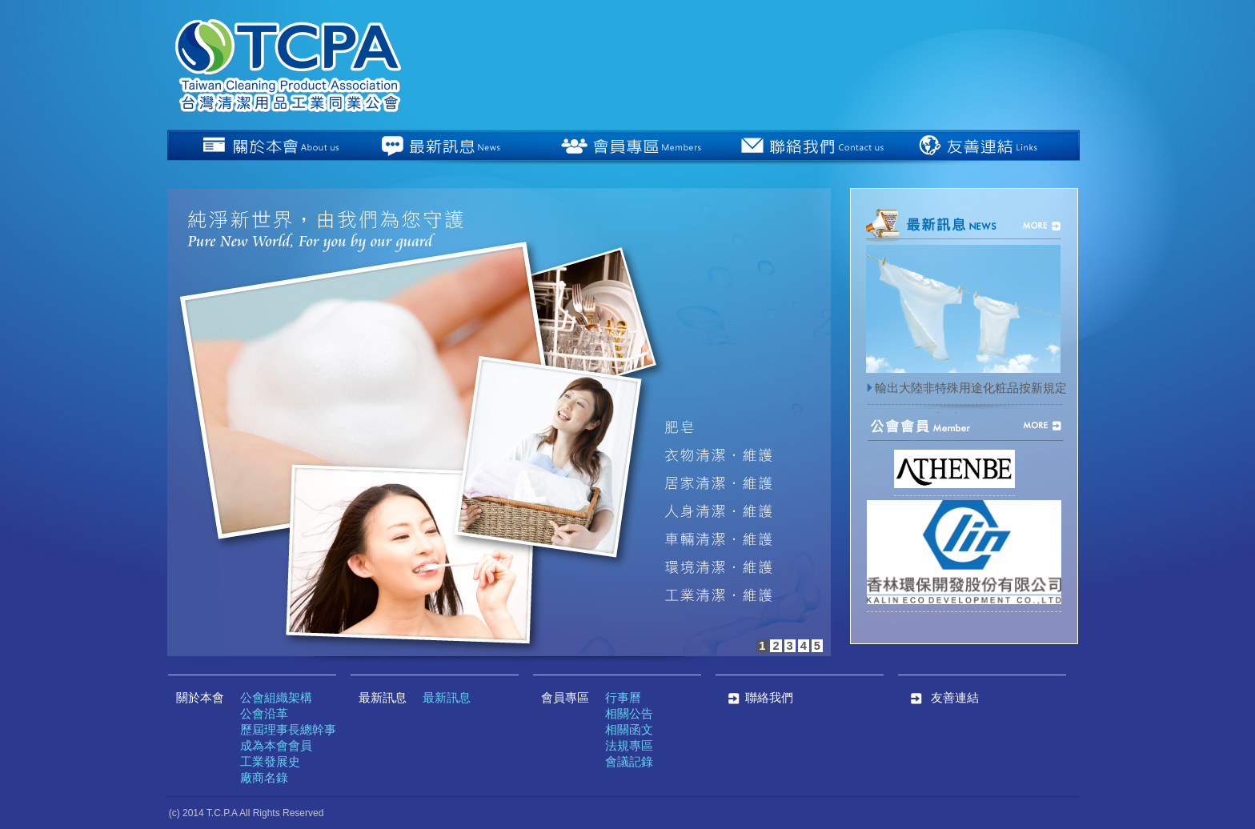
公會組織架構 (276, 697)
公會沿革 (264, 713)
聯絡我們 (758, 697)
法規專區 (629, 745)
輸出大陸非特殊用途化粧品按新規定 (965, 388)
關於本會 (200, 697)
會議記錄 (629, 761)
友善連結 (955, 697)
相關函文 (629, 729)
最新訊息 (383, 697)
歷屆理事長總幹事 (288, 729)
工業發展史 (270, 761)
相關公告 (629, 713)
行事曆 (623, 697)
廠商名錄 (264, 777)
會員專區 (565, 697)
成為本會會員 (276, 745)
